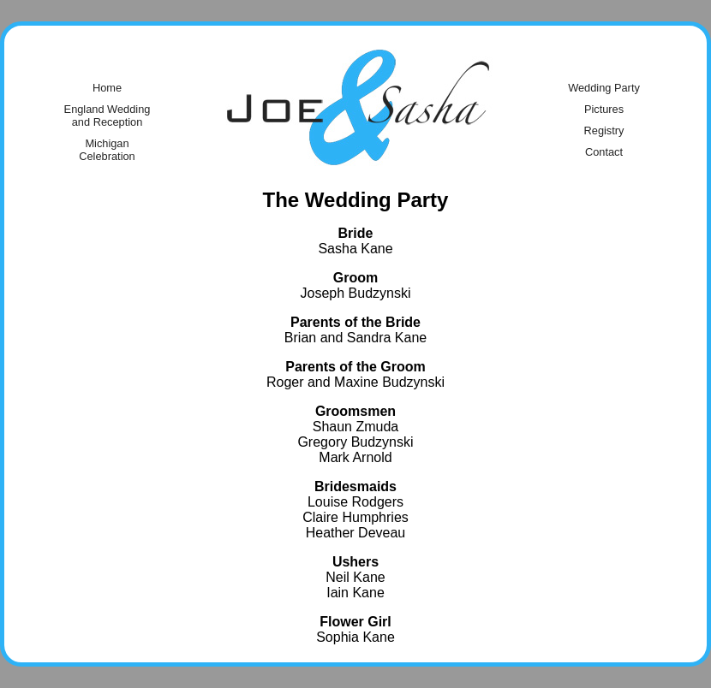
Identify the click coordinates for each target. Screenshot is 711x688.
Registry (604, 130)
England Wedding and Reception (107, 115)
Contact (604, 151)
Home (107, 87)
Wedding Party (604, 87)
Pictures (604, 109)
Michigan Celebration (106, 150)
